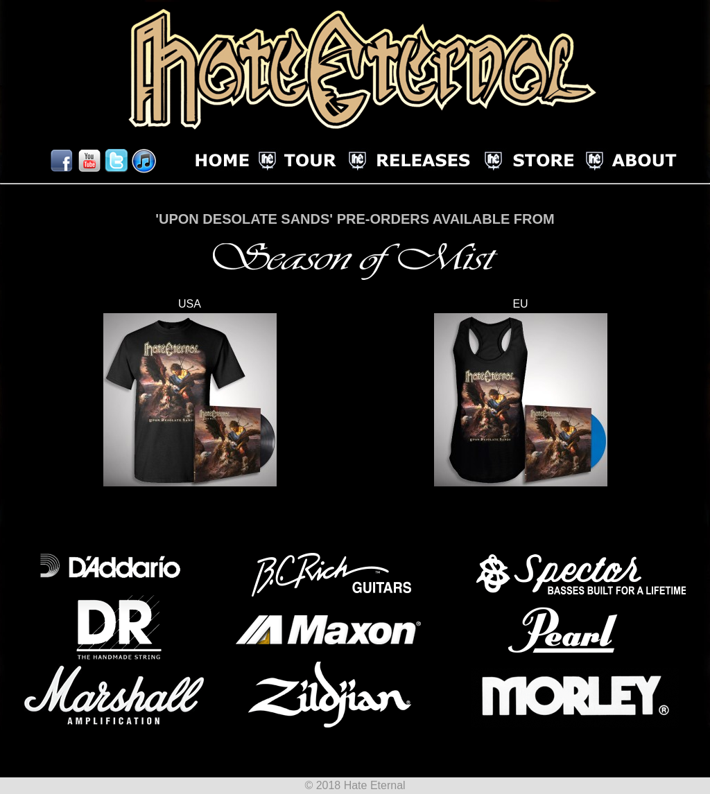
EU (520, 304)
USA (189, 304)
